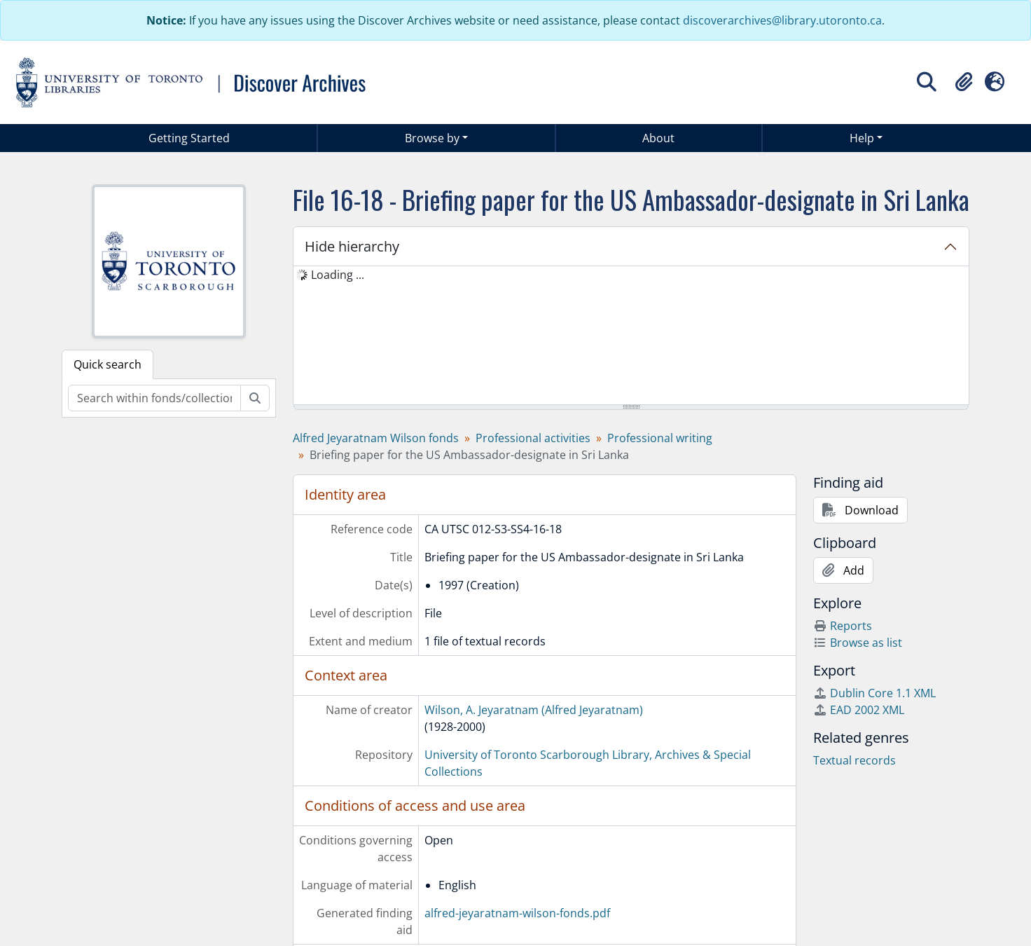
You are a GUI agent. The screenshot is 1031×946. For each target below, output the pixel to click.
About (658, 138)
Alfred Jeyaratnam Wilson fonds (376, 438)
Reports (842, 625)
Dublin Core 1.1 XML (874, 693)
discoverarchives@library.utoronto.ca (782, 20)
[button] (963, 82)
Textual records (854, 760)
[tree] (631, 336)
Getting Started (189, 138)
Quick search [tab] (107, 364)
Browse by (432, 138)
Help (862, 138)
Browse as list (857, 642)
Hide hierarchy (352, 246)
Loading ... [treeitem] (337, 274)
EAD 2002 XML (858, 710)
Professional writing (659, 438)
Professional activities (533, 438)
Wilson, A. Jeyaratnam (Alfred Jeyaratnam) (533, 710)
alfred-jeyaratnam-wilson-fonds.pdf (517, 913)
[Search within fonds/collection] (154, 398)
